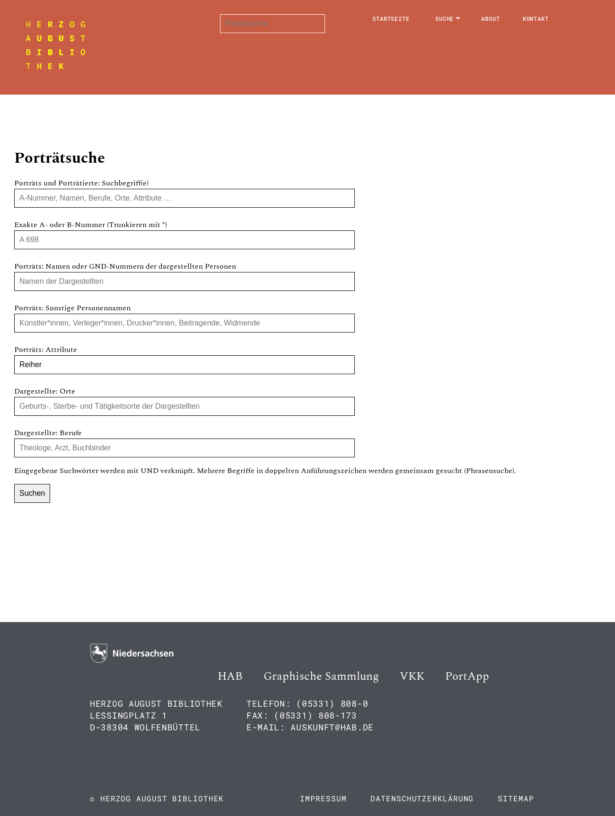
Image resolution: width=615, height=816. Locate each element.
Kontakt (536, 18)
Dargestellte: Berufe (48, 433)
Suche (444, 18)
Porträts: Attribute (45, 349)
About (490, 18)
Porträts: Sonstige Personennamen (72, 308)
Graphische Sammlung (321, 676)
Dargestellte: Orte (44, 391)
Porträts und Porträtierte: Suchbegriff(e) (81, 183)
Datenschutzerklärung (422, 798)
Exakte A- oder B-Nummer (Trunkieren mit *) (90, 224)
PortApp (467, 676)
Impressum (323, 798)
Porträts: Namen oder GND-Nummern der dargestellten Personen (125, 266)
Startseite (391, 18)
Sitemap (516, 798)
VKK (412, 676)
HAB (230, 676)
